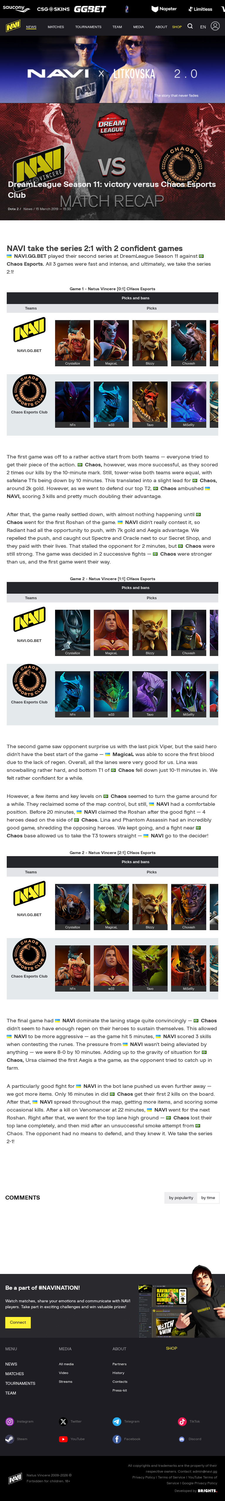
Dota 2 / (15, 209)
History (118, 1373)
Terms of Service (171, 1477)
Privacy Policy (143, 1477)
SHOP (171, 1349)
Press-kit (119, 1390)
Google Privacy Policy (199, 1483)
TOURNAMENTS (20, 1384)
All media (66, 1364)
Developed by (196, 1490)
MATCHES (14, 1374)
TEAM (10, 1393)
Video (63, 1373)
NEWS (11, 1364)
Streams (65, 1381)
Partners (119, 1364)
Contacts (119, 1381)
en (203, 27)
